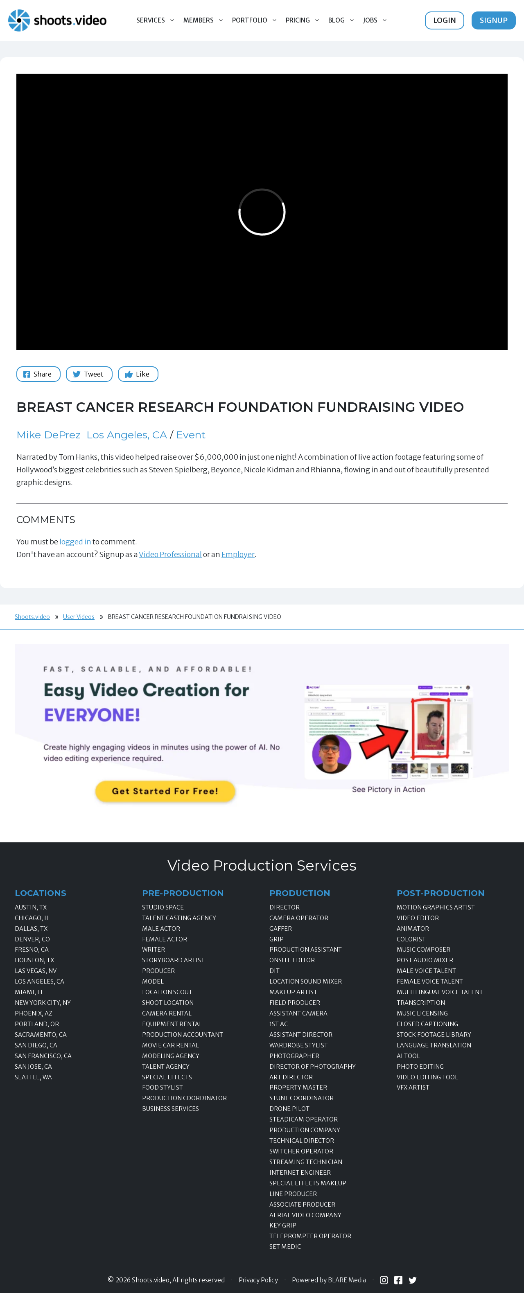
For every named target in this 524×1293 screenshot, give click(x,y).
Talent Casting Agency (179, 918)
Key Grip (282, 1225)
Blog (343, 20)
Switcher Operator (301, 1151)
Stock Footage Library (434, 1034)
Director (284, 907)
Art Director (291, 1077)
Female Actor (164, 939)
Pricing (305, 20)
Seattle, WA (33, 1077)
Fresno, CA (32, 949)
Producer (158, 971)
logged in (75, 541)
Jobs (377, 20)
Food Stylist (162, 1087)
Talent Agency (166, 1066)
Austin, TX (31, 907)
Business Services (170, 1108)
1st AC (278, 1024)
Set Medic (285, 1246)
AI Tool (408, 1056)
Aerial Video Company (305, 1215)
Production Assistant (305, 949)
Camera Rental (167, 1013)
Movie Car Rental (170, 1045)
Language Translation (434, 1045)
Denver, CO (32, 939)
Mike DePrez (48, 435)
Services (157, 20)
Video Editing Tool (427, 1077)
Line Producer (293, 1194)
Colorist (411, 939)
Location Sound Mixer (305, 981)
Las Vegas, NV (35, 971)
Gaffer (280, 928)
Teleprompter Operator (310, 1236)
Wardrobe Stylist (298, 1045)
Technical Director (301, 1140)
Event (191, 435)
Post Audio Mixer (425, 960)
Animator (413, 928)
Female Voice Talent (430, 981)
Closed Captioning (427, 1024)
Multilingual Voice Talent (440, 992)
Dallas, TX (31, 928)
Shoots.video (32, 617)
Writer (153, 949)
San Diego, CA (36, 1045)
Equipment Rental (172, 1024)
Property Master (298, 1087)
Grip (276, 939)
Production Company (304, 1130)
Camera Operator (298, 918)
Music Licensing (422, 1013)
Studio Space (163, 907)
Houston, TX (34, 960)
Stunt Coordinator (301, 1098)
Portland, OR (37, 1024)
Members (205, 20)
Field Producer (294, 1002)
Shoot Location (168, 1002)
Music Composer (423, 949)
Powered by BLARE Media (329, 1280)
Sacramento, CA (41, 1034)
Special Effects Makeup (307, 1183)
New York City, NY (43, 1002)
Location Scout (167, 992)
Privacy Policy (258, 1280)
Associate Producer (302, 1204)
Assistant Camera (298, 1013)
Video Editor (418, 918)
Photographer (294, 1056)
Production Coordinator (184, 1098)
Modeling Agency (170, 1056)
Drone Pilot (289, 1108)
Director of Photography (312, 1066)
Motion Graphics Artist (436, 907)
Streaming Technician (305, 1162)
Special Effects (167, 1077)
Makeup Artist (293, 992)
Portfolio (257, 20)
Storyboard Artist (173, 960)
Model (153, 981)
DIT (274, 971)
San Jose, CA (33, 1066)
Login (444, 20)
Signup (494, 20)
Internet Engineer (300, 1172)
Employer (238, 554)
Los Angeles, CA (126, 435)
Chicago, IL (32, 918)
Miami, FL (29, 992)
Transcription (421, 1002)
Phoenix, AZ (33, 1013)
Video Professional (170, 554)
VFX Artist (413, 1087)
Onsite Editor (292, 960)
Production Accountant (182, 1034)
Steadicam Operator (303, 1119)
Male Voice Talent (426, 971)
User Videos (79, 617)
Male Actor (161, 928)
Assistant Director (300, 1034)
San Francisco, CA (43, 1056)
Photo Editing (420, 1066)
